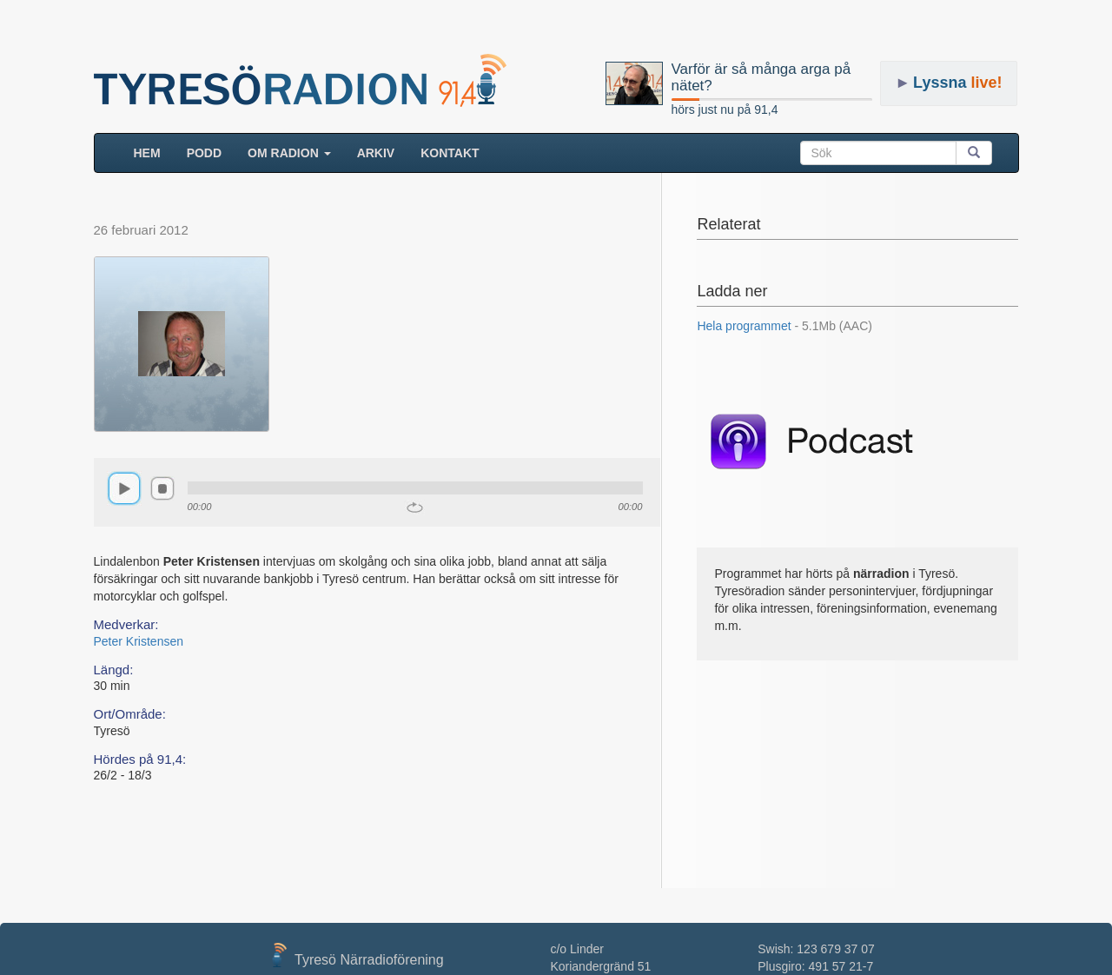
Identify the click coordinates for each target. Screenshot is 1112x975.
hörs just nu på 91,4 (725, 109)
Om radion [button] (289, 153)
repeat (415, 507)
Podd (204, 153)
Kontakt (449, 153)
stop (162, 488)
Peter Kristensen (139, 641)
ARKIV (376, 153)
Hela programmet (784, 326)
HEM (154, 151)
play (124, 488)
